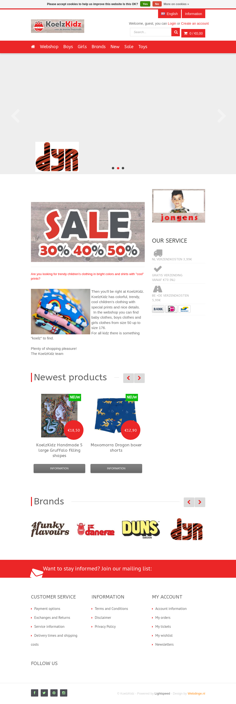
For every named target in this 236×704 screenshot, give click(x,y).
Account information (171, 608)
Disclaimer (103, 617)
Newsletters (164, 644)
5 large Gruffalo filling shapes (59, 450)
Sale (128, 46)
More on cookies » (176, 4)
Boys (68, 46)
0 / (193, 33)
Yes (145, 4)
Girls (82, 46)
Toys (142, 46)
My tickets (163, 626)
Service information (49, 626)
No (157, 4)
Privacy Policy (105, 626)
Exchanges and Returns (52, 617)
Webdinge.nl (196, 693)
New (115, 46)
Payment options (47, 608)
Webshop (49, 46)
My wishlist (164, 635)
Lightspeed (162, 693)
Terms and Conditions (111, 608)
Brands (98, 46)
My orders (163, 617)
